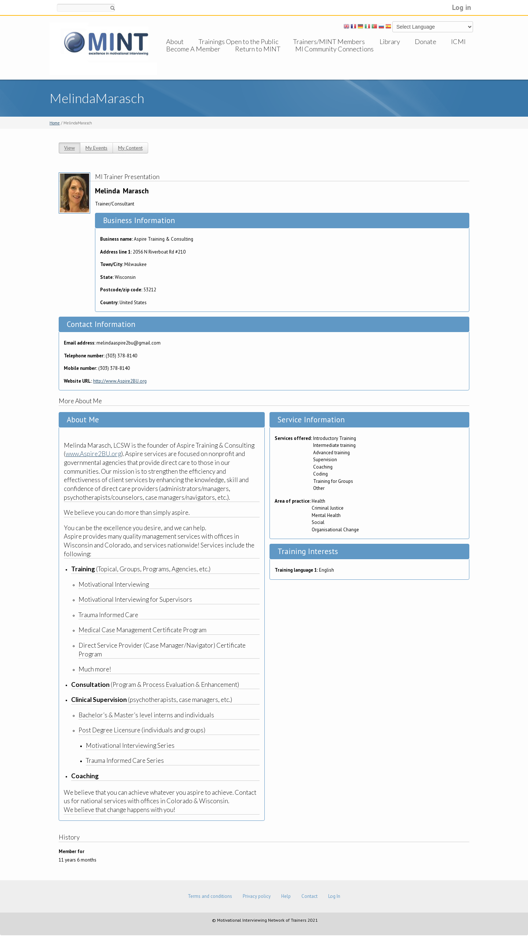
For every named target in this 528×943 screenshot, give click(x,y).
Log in (461, 7)
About (175, 41)
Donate (425, 41)
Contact (309, 896)
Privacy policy (257, 896)
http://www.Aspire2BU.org (120, 381)
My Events (96, 148)
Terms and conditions (210, 896)
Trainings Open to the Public (238, 41)
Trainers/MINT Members (329, 41)
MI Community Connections (334, 56)
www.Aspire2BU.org (93, 454)
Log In (334, 896)
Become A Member (193, 56)
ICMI (458, 41)
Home (55, 122)
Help (286, 896)
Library (390, 41)
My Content (130, 148)
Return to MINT (257, 56)
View (69, 148)
